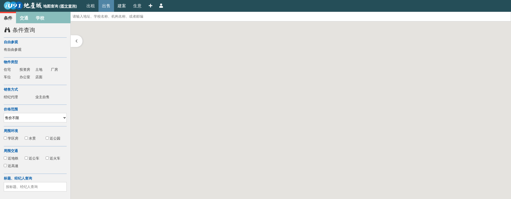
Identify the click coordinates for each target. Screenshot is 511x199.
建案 (122, 6)
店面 (38, 77)
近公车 (32, 158)
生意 (137, 6)
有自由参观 (12, 49)
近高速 (11, 166)
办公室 (25, 77)
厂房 (54, 69)
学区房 (11, 138)
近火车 (53, 158)
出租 (90, 6)
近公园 (53, 138)
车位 (7, 77)
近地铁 (11, 158)
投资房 (25, 69)
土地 (38, 69)
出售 (106, 6)
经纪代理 (11, 97)
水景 (30, 138)
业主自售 (42, 97)
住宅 (7, 69)
